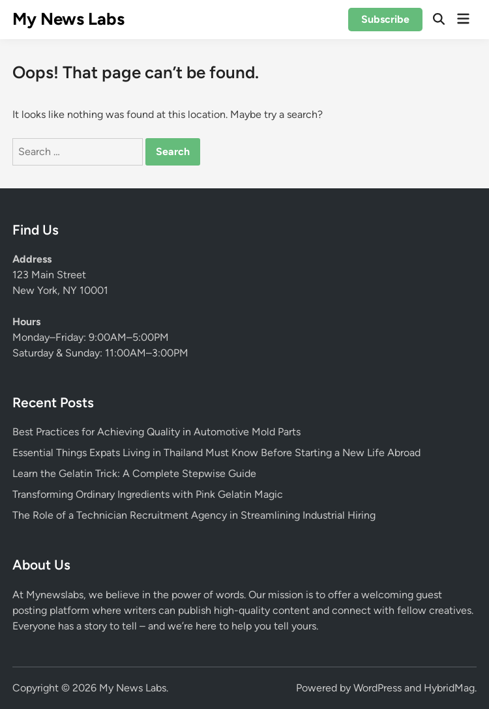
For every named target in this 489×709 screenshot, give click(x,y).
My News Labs (68, 18)
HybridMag (449, 688)
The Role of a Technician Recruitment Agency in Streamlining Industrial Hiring (194, 515)
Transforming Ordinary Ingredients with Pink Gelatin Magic (147, 494)
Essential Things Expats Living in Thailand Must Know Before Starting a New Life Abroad (216, 452)
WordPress (377, 688)
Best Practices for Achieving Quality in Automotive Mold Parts (156, 432)
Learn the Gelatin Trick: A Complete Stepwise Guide (134, 473)
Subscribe (385, 19)
